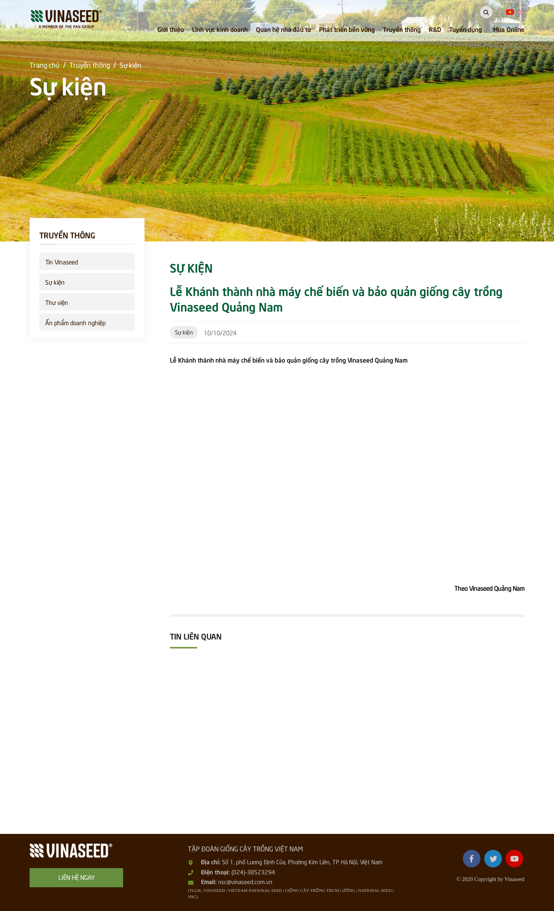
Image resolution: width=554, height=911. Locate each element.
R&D (435, 29)
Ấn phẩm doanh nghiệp (75, 322)
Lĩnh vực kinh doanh (220, 29)
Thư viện (56, 302)
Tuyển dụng (465, 29)
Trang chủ (45, 64)
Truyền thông (402, 29)
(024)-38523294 (253, 872)
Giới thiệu (170, 29)
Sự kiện (130, 64)
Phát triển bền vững (347, 29)
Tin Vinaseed (61, 261)
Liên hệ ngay (76, 876)
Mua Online (508, 29)
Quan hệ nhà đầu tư (283, 29)
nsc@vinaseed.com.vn (245, 881)
